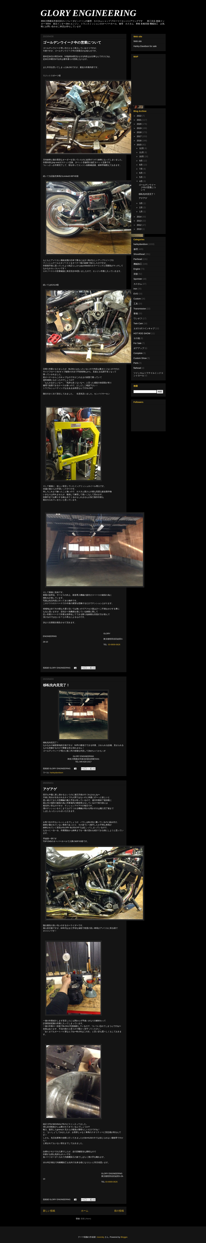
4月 (141, 181)
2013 (139, 221)
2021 (139, 120)
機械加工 (138, 264)
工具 (136, 303)
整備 (136, 313)
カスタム (138, 284)
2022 (139, 116)
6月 (141, 173)
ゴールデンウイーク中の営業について (72, 42)
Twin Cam (138, 323)
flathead (137, 368)
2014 (139, 216)
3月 (141, 203)
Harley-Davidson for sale (145, 46)
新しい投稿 (49, 1210)
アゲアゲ (50, 789)
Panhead (138, 259)
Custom (137, 298)
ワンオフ (138, 318)
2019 (139, 128)
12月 (141, 148)
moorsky (100, 1237)
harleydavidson (56, 772)
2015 (139, 144)
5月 (141, 177)
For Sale (138, 343)
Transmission (140, 308)
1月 (141, 211)
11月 (141, 152)
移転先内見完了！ (56, 685)
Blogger (124, 1237)
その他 (137, 338)
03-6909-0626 (114, 644)
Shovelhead (139, 254)
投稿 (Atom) (86, 1218)
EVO (136, 293)
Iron (135, 288)
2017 (139, 136)
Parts (136, 363)
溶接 (136, 274)
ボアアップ (139, 348)
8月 (141, 165)
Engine (137, 269)
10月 (141, 156)
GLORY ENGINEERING (88, 13)
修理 (136, 249)
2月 (141, 207)
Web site (138, 41)
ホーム (84, 1210)
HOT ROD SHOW (142, 333)
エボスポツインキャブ (144, 328)
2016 (139, 140)
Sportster (138, 279)
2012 (139, 225)
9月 (141, 160)
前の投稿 (119, 1210)
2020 (139, 124)
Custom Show (140, 358)
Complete (138, 353)
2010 (139, 229)
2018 (139, 132)
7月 (141, 169)
